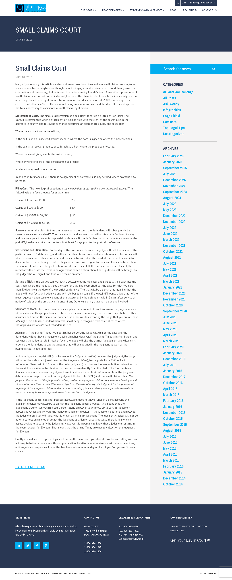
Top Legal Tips (174, 127)
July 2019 (169, 364)
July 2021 (169, 263)
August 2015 (172, 430)
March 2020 (171, 340)
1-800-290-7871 (129, 530)
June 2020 (170, 323)
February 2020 (173, 346)
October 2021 (173, 251)
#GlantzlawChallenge (178, 91)
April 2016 (170, 388)
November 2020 (174, 299)
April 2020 (170, 334)
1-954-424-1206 (93, 551)
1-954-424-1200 (190, 3)
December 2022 (174, 215)
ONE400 (213, 574)
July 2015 (169, 436)
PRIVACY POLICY (85, 574)
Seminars (170, 121)
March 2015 (171, 460)
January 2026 (172, 161)
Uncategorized (173, 133)
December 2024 (174, 179)
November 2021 (174, 245)
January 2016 (172, 406)
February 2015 (173, 466)
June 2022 (170, 233)
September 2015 (175, 424)
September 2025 (175, 167)
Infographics (172, 109)
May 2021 (169, 269)
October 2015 (173, 418)
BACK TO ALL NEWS (30, 466)
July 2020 (169, 317)
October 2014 (173, 484)
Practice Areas (113, 10)
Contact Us (209, 10)
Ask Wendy (171, 103)
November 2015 (174, 412)
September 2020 (175, 311)
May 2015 (169, 448)
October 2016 (173, 382)
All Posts (169, 97)
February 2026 (173, 155)
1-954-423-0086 (129, 526)
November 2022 (174, 221)
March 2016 (171, 394)
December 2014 (174, 478)
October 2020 (173, 305)
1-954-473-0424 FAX (132, 534)
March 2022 (171, 239)
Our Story (89, 10)
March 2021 (171, 281)
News (173, 10)
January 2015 (172, 472)
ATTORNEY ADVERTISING (68, 574)
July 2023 (169, 203)
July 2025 (169, 173)
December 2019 (174, 358)
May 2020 (169, 329)
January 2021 (172, 287)
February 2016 (173, 400)
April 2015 (170, 454)
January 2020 (172, 352)
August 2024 (172, 197)
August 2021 (172, 257)
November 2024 (174, 185)
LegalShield (189, 10)
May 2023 (169, 209)
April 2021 (170, 275)
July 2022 (169, 227)
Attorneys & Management (147, 10)
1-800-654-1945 (207, 3)
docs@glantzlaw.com (132, 539)
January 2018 (172, 370)
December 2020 (174, 293)
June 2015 (170, 442)
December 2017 (174, 376)
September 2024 (175, 191)
